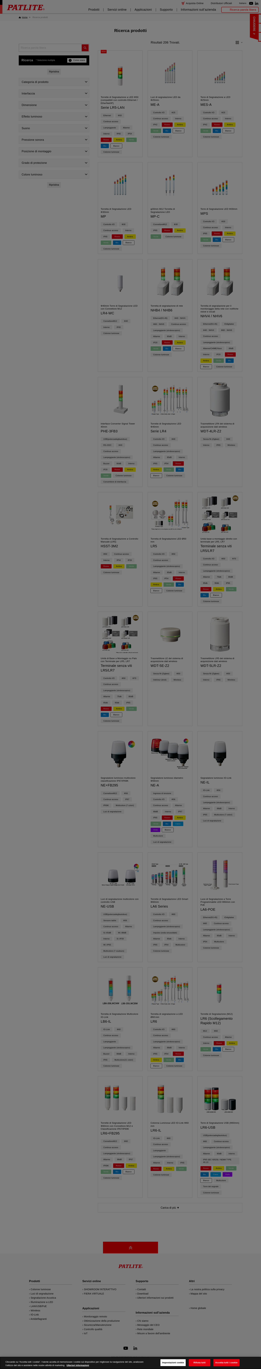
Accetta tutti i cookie (226, 1364)
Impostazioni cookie (173, 1364)
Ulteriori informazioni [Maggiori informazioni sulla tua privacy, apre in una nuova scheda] (78, 1367)
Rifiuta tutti (200, 1364)
